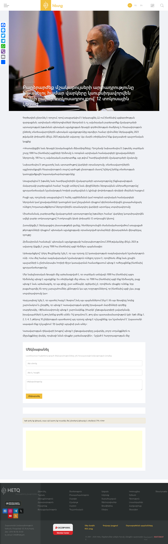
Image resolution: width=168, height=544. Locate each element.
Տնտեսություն (75, 491)
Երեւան (132, 495)
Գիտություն (134, 498)
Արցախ (105, 491)
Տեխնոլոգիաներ (109, 502)
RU (135, 5)
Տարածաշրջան (108, 498)
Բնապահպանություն (79, 495)
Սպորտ (72, 505)
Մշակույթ (73, 502)
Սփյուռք (105, 495)
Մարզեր (73, 498)
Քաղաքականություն (47, 509)
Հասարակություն (45, 502)
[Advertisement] (84, 449)
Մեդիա (104, 509)
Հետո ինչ (42, 491)
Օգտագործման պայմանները (140, 525)
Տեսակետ (133, 509)
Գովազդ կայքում (111, 525)
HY (130, 5)
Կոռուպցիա (134, 491)
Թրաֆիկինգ (107, 505)
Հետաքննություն (45, 498)
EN (141, 5)
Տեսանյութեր (161, 491)
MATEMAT (159, 537)
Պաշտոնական (76, 509)
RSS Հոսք (89, 528)
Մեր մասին (90, 525)
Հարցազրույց (135, 505)
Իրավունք (42, 505)
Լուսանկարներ (136, 502)
